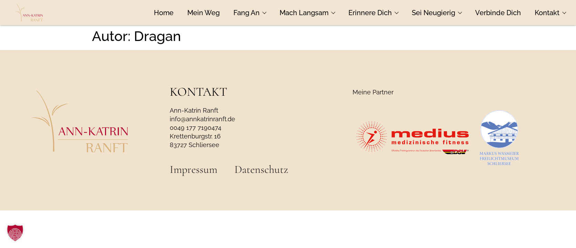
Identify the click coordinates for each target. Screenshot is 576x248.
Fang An (249, 13)
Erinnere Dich (373, 13)
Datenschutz (261, 169)
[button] (15, 233)
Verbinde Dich (498, 13)
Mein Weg (203, 13)
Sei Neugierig (436, 13)
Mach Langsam (307, 13)
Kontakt (550, 13)
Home (164, 13)
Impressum (193, 169)
